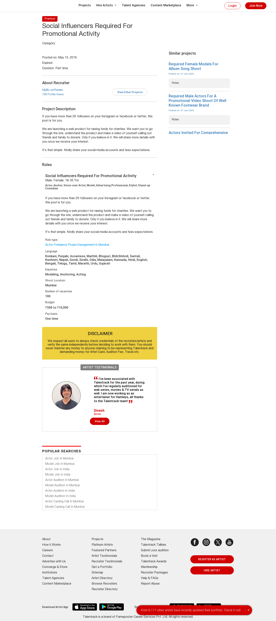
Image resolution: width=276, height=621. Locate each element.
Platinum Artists (102, 545)
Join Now (255, 5)
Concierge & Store (54, 567)
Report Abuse (150, 584)
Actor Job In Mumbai (59, 458)
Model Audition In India (60, 496)
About (46, 539)
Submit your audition (155, 550)
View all (100, 421)
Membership (149, 567)
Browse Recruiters (104, 584)
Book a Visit (149, 556)
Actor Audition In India (60, 490)
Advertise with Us (54, 561)
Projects (85, 5)
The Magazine (150, 539)
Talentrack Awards (154, 561)
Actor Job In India (57, 469)
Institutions (49, 572)
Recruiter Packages (154, 572)
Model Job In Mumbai (59, 464)
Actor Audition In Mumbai (62, 480)
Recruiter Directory (105, 589)
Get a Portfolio (102, 567)
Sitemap (97, 572)
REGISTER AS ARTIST (212, 559)
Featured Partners (104, 550)
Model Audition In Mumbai (62, 485)
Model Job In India (57, 474)
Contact (47, 556)
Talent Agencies (133, 5)
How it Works (51, 545)
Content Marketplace (166, 5)
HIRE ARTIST (212, 570)
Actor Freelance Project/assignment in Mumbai (77, 245)
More (192, 5)
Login (232, 5)
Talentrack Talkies (153, 545)
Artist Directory (102, 578)
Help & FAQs (149, 578)
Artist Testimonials (104, 556)
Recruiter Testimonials (107, 561)
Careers (47, 550)
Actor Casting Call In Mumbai (64, 501)
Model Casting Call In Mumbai (65, 506)
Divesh (99, 410)
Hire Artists (106, 5)
